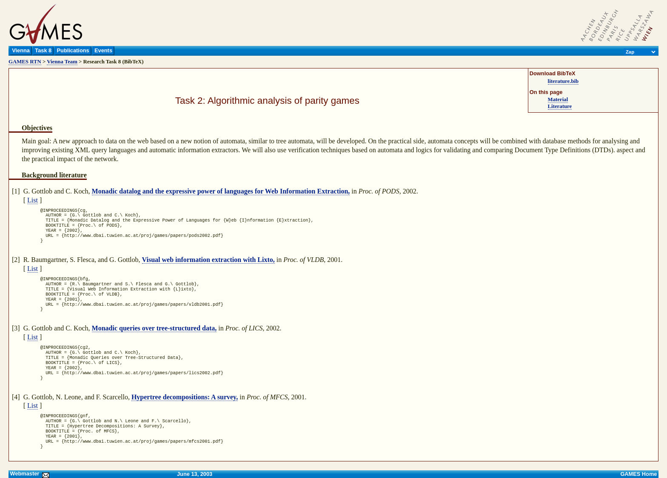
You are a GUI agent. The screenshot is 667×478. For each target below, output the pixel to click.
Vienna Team (62, 62)
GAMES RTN (25, 62)
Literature (560, 106)
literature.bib (563, 81)
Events (103, 50)
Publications (73, 50)
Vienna (21, 50)
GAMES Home (638, 474)
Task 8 (43, 50)
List (32, 200)
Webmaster (29, 473)
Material (558, 99)
